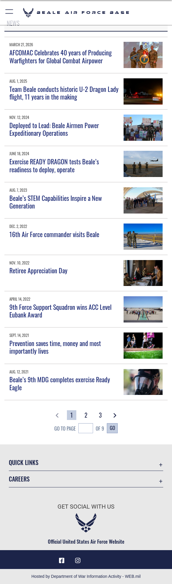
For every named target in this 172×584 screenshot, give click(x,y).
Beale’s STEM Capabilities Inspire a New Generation (55, 201)
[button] (9, 12)
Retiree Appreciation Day (38, 270)
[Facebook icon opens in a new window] (61, 560)
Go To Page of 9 (79, 429)
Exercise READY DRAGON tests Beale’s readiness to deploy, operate (54, 165)
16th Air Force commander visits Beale (54, 234)
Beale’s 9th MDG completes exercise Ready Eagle (59, 383)
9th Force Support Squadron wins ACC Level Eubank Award (60, 310)
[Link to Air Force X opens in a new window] (110, 558)
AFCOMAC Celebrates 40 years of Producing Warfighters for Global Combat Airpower (60, 56)
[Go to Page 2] (86, 415)
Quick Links (23, 462)
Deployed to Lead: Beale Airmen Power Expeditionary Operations (54, 129)
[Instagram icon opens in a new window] (77, 560)
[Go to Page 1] (71, 415)
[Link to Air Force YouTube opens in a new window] (94, 558)
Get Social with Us (86, 506)
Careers (19, 478)
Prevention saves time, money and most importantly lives (55, 346)
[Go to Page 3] (100, 415)
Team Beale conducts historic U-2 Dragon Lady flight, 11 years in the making (64, 92)
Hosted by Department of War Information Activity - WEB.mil (86, 576)
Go (112, 427)
